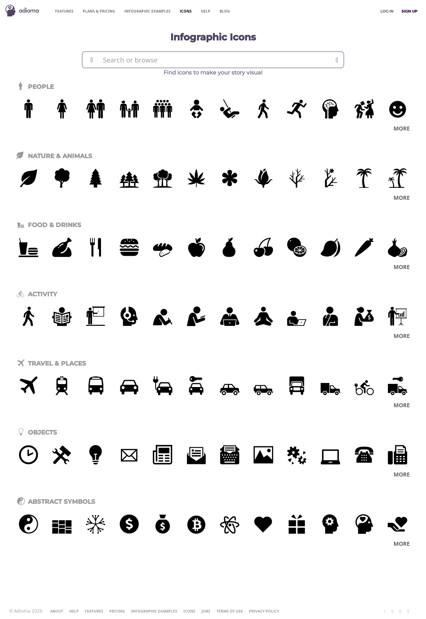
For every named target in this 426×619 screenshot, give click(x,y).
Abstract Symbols (55, 501)
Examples (147, 11)
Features (64, 11)
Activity (36, 294)
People (35, 86)
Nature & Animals (54, 156)
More (402, 128)
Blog (225, 11)
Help (205, 11)
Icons (186, 11)
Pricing (99, 11)
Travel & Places (51, 363)
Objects (36, 432)
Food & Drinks (48, 225)
